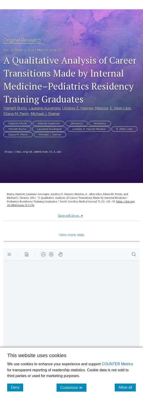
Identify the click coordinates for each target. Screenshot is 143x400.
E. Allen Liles (120, 108)
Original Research (22, 40)
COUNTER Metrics (117, 364)
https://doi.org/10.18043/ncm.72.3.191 (33, 152)
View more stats (71, 235)
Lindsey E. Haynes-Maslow (85, 108)
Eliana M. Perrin (16, 114)
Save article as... (70, 215)
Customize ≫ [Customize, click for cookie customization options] (73, 387)
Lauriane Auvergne (44, 108)
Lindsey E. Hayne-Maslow (88, 129)
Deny (17, 387)
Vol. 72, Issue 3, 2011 (18, 50)
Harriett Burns (15, 108)
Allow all (127, 387)
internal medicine (49, 123)
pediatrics (76, 123)
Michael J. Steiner (45, 114)
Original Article (17, 123)
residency (100, 123)
